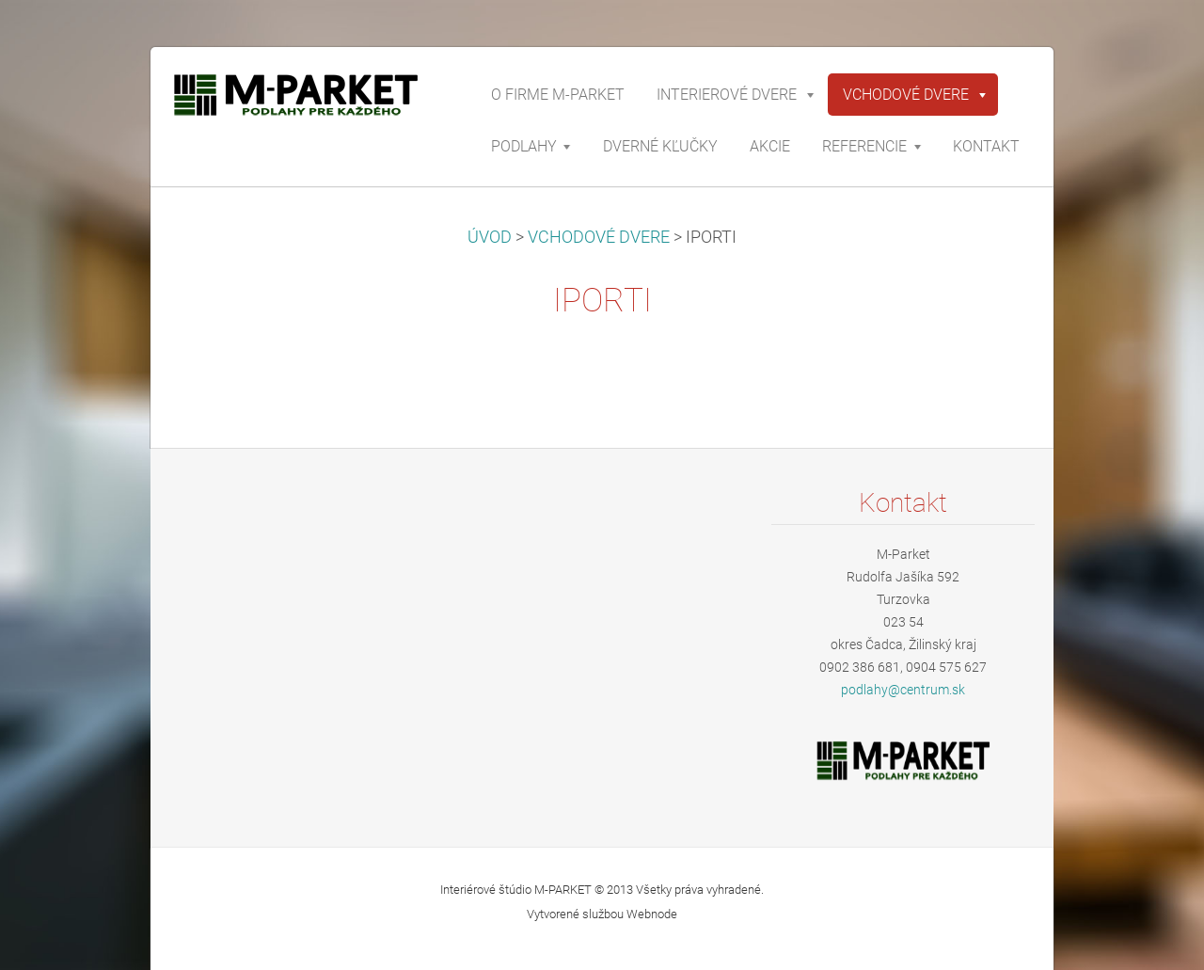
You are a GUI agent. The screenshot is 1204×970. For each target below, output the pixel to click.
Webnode (651, 914)
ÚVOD (489, 237)
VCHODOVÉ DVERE (599, 237)
